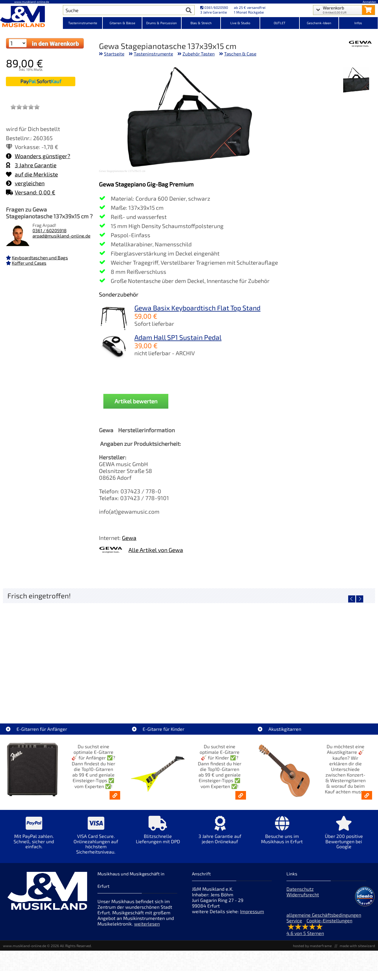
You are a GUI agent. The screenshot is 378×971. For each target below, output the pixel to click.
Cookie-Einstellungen (329, 920)
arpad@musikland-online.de (61, 235)
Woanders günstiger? (38, 156)
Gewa (129, 537)
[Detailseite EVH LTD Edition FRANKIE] (49, 653)
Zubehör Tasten (199, 53)
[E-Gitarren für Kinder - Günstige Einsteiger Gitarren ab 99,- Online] (240, 795)
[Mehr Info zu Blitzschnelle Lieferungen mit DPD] (158, 834)
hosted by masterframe (312, 946)
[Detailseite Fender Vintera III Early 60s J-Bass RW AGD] (235, 653)
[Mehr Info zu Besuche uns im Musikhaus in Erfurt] (282, 834)
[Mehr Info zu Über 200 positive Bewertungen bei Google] (344, 836)
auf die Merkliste (32, 174)
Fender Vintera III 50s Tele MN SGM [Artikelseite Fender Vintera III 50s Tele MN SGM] (142, 695)
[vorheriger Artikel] (351, 598)
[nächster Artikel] (359, 598)
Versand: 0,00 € (30, 192)
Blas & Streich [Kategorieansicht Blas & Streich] (201, 23)
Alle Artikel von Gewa (155, 549)
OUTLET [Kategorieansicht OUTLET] (280, 23)
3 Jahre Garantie (31, 165)
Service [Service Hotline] (294, 920)
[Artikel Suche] (123, 10)
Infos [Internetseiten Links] (358, 23)
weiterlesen (147, 923)
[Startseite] (31, 17)
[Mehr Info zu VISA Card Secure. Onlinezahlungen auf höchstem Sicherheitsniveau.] (96, 839)
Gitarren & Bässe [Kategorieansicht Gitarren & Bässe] (122, 23)
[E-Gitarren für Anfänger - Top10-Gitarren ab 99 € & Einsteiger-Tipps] (115, 795)
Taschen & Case (240, 53)
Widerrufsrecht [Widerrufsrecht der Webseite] (302, 894)
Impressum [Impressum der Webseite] (252, 911)
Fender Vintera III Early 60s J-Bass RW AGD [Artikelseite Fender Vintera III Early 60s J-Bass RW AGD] (236, 695)
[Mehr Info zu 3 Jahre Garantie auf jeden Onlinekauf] (220, 834)
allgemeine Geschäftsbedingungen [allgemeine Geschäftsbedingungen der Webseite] (323, 915)
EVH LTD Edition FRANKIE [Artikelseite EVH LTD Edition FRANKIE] (50, 695)
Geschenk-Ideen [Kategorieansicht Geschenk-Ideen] (319, 23)
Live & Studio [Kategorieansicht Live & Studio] (240, 23)
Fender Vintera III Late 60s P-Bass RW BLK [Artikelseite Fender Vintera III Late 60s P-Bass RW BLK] (329, 695)
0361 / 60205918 (49, 230)
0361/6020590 (214, 7)
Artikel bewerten (136, 401)
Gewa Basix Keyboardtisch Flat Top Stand (197, 308)
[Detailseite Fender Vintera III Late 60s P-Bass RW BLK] (328, 653)
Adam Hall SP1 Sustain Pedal (177, 337)
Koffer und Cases (29, 263)
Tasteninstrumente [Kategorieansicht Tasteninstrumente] (82, 23)
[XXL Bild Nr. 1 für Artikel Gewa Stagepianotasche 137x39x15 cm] (356, 80)
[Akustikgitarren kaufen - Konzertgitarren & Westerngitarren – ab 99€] (366, 795)
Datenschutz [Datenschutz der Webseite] (300, 889)
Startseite (114, 53)
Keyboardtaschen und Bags (40, 257)
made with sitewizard (357, 946)
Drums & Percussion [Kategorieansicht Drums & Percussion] (161, 23)
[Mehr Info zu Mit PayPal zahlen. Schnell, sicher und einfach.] (34, 836)
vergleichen (25, 183)
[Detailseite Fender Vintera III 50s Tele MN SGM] (142, 653)
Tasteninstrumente (153, 53)
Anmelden (369, 2)
